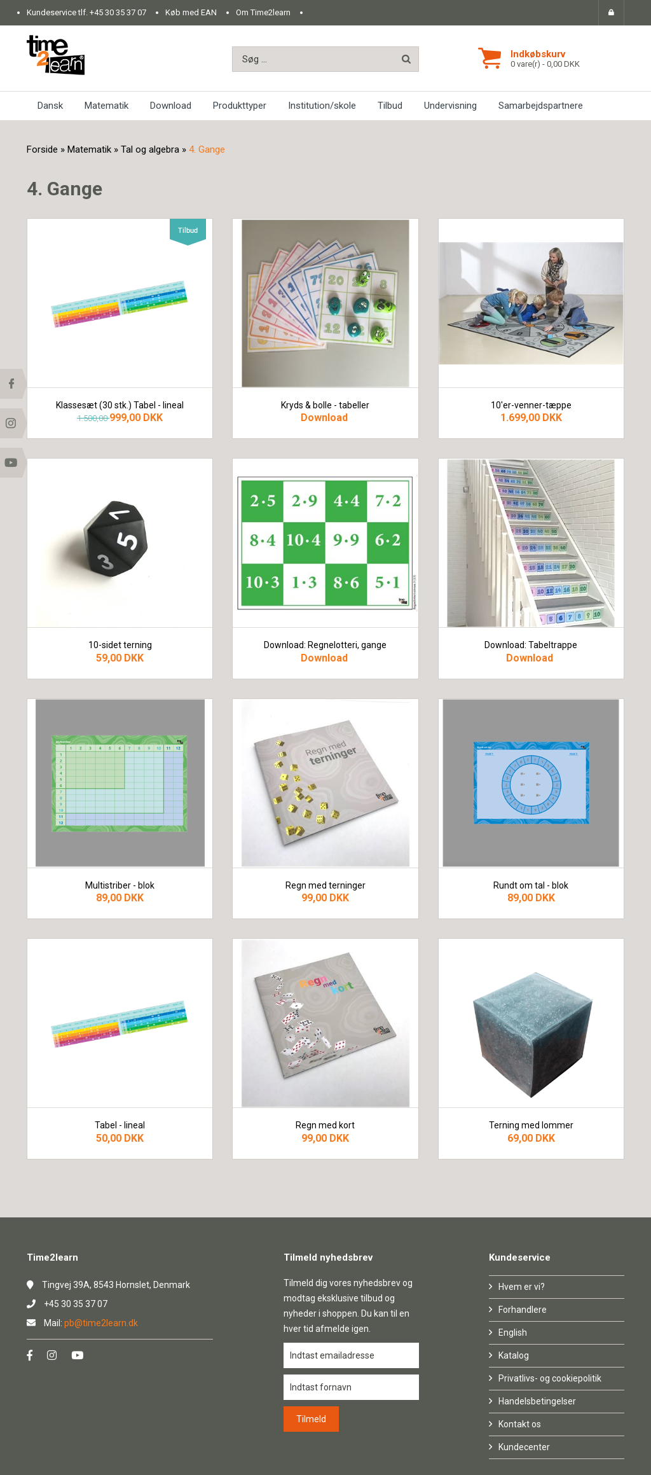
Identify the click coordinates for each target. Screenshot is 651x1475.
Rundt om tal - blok (530, 885)
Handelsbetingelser (537, 1401)
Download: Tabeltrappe (530, 645)
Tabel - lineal (120, 1125)
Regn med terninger (325, 885)
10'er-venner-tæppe (531, 405)
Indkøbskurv (538, 54)
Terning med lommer (531, 1125)
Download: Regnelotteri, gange (325, 645)
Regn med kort (325, 1125)
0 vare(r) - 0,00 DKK (545, 64)
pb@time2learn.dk (101, 1323)
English (512, 1332)
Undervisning (450, 105)
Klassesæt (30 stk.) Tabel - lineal (120, 405)
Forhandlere (522, 1310)
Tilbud (390, 105)
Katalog (513, 1355)
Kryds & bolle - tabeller (325, 405)
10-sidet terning (120, 645)
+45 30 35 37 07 (118, 12)
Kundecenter (524, 1447)
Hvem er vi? (521, 1287)
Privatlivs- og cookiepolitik (549, 1378)
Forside (42, 149)
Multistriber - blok (119, 885)
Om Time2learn (263, 12)
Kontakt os (519, 1424)
